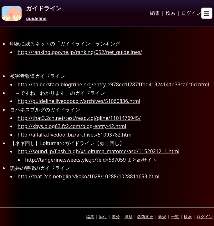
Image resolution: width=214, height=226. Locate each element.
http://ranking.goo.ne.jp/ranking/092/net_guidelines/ (80, 52)
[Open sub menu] (206, 13)
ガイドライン (44, 8)
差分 (116, 216)
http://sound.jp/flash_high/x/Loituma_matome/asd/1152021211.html (98, 151)
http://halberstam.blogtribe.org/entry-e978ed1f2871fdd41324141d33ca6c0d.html (113, 84)
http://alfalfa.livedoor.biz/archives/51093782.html (75, 134)
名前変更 (145, 216)
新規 (162, 216)
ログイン (191, 13)
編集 (155, 13)
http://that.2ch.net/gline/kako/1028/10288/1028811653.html (88, 176)
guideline (36, 18)
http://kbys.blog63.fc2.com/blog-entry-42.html (72, 126)
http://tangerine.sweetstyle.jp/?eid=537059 (75, 159)
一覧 (175, 216)
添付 (103, 216)
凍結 (129, 216)
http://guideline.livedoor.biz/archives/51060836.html (79, 101)
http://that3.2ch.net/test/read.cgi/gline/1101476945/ (79, 118)
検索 (171, 13)
